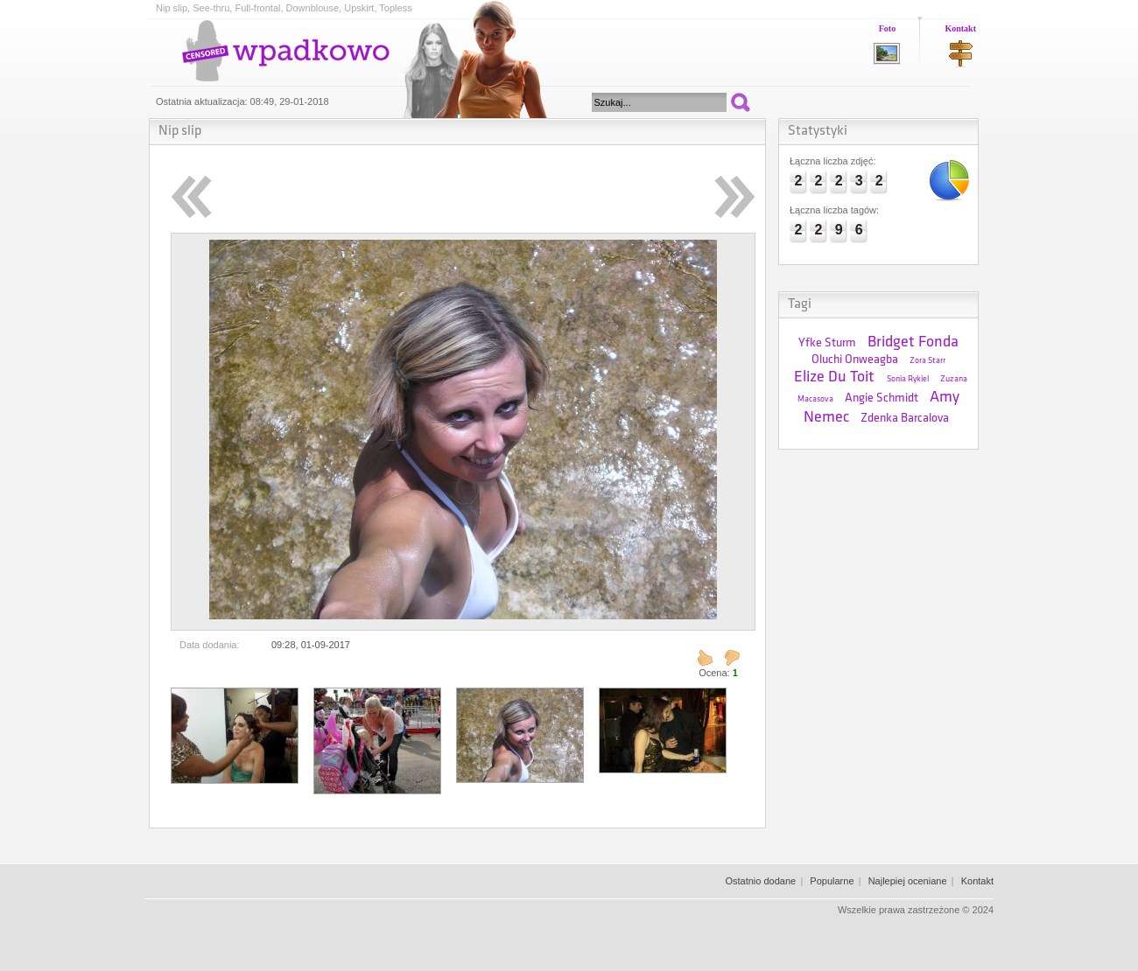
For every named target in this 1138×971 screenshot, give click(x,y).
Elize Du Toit (834, 377)
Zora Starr (927, 361)
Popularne (832, 881)
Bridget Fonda (913, 342)
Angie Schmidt (881, 398)
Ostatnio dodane (760, 881)
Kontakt (960, 28)
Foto (887, 28)
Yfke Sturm (827, 343)
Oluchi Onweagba (854, 360)
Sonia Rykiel (908, 379)
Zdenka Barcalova (905, 418)
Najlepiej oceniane (907, 881)
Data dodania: (209, 644)
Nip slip (179, 131)
